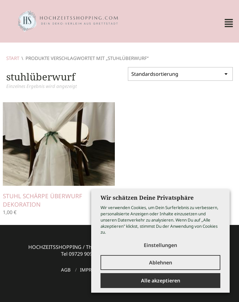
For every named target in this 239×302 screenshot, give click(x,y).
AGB (66, 270)
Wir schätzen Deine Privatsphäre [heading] (147, 197)
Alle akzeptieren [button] (160, 280)
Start (12, 58)
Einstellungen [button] (160, 245)
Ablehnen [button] (160, 262)
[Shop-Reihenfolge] (180, 74)
